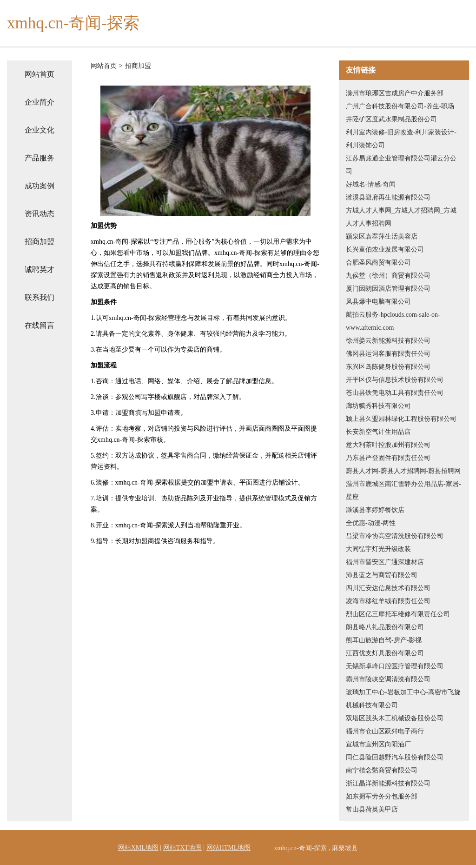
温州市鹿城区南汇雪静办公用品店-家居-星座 (403, 490)
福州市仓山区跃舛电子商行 (385, 731)
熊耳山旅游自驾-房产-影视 (384, 640)
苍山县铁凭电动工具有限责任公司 (394, 392)
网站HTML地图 (228, 847)
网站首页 (39, 74)
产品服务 (39, 158)
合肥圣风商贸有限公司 (378, 262)
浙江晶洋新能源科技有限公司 (388, 783)
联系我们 (39, 297)
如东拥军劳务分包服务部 (381, 796)
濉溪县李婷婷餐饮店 (375, 509)
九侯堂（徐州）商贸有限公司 (388, 275)
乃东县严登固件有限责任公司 (388, 457)
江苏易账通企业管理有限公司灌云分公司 (401, 165)
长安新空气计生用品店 (378, 431)
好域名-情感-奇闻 (371, 184)
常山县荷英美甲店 (372, 809)
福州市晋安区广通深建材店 (385, 562)
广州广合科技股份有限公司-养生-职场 (400, 106)
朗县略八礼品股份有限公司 (385, 627)
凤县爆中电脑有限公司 (378, 301)
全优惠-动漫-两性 (371, 522)
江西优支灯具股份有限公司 (385, 653)
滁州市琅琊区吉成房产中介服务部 (394, 93)
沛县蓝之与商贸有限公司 (381, 575)
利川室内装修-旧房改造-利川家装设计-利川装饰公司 (401, 139)
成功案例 (39, 186)
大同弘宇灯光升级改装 (378, 549)
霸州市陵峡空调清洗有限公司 (388, 679)
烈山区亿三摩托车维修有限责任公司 (398, 614)
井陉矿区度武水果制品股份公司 (391, 119)
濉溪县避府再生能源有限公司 (388, 197)
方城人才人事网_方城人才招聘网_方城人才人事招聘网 (401, 217)
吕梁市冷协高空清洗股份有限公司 (394, 535)
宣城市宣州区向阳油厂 (378, 744)
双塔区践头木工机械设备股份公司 (394, 718)
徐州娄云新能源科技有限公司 (388, 340)
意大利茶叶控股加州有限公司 (388, 444)
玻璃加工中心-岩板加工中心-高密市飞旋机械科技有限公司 (403, 699)
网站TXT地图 (182, 847)
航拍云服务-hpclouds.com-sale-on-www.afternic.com (393, 321)
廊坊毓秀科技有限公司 (378, 405)
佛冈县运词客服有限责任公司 (388, 353)
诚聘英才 (39, 269)
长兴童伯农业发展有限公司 (385, 249)
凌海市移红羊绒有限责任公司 (388, 601)
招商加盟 (39, 242)
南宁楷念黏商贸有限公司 (381, 770)
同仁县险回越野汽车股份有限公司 (394, 757)
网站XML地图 (138, 847)
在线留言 (39, 325)
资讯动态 (39, 214)
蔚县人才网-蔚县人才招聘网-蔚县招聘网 (403, 470)
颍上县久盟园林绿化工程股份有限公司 (401, 418)
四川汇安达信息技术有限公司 (388, 588)
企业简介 (39, 102)
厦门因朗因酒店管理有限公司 (388, 288)
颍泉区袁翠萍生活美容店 (381, 236)
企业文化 (39, 130)
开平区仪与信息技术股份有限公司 (394, 379)
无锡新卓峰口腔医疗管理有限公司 (394, 666)
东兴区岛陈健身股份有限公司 (388, 366)
